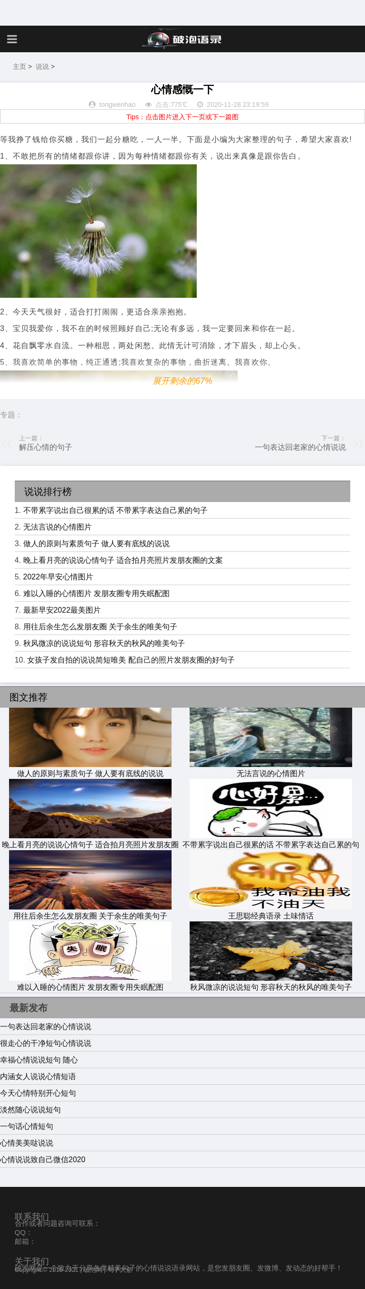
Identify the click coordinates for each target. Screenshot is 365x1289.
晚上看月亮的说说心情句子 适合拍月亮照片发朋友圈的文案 (123, 560)
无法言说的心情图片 (57, 527)
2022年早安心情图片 (58, 577)
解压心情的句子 (45, 447)
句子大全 (119, 1269)
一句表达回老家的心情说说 (300, 447)
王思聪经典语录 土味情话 (271, 911)
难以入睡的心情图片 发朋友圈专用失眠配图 (96, 593)
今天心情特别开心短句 (38, 1093)
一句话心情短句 (26, 1126)
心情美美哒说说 (26, 1143)
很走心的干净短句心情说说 (45, 1043)
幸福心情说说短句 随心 (39, 1060)
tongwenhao (117, 104)
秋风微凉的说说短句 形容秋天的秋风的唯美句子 (104, 643)
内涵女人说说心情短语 (38, 1076)
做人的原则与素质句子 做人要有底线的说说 (96, 544)
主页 (19, 66)
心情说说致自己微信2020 (43, 1160)
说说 (42, 66)
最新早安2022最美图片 (62, 610)
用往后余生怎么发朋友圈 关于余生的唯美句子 (100, 627)
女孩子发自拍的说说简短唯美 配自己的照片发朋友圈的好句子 (130, 660)
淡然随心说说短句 (30, 1110)
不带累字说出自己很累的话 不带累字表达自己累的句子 (115, 510)
